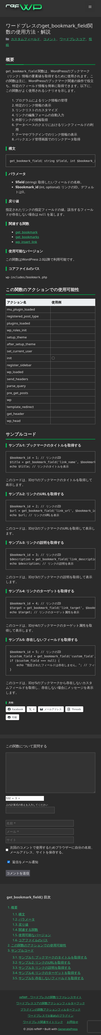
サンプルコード (22, 950)
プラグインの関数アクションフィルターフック (50, 1009)
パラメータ (27, 919)
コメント (49, 39)
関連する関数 (28, 929)
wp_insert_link (26, 242)
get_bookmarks (27, 237)
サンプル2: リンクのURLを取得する (44, 962)
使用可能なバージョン (35, 935)
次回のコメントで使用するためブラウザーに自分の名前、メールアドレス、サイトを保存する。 (52, 850)
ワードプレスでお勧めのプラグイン (51, 1015)
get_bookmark (26, 232)
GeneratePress (68, 1029)
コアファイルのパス (33, 940)
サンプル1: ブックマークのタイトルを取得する (53, 957)
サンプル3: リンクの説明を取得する (45, 967)
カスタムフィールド (25, 39)
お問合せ (72, 1022)
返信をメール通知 (22, 862)
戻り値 (23, 924)
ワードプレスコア (73, 39)
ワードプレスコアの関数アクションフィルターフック (50, 1003)
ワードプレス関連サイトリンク (43, 1022)
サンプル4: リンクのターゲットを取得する (50, 973)
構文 (22, 914)
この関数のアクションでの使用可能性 (38, 945)
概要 (14, 907)
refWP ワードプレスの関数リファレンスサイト (50, 997)
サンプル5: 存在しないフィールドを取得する (51, 978)
